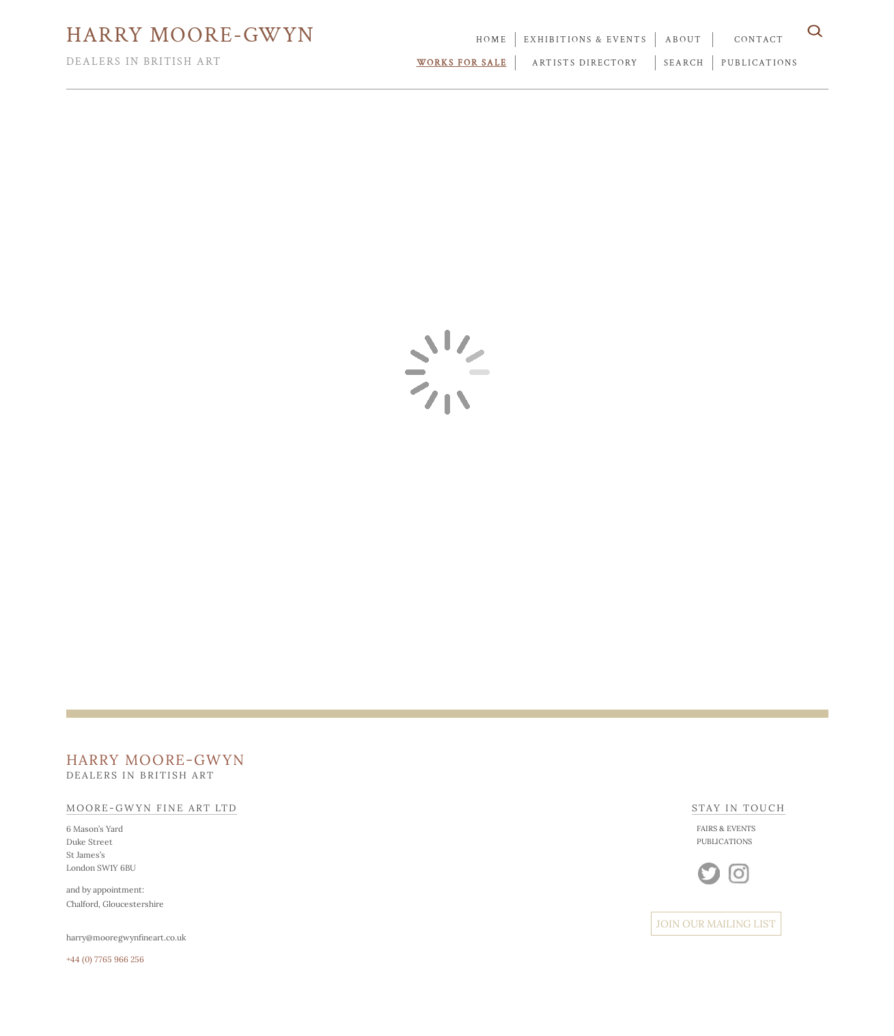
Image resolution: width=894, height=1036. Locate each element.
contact (759, 40)
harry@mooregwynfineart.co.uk (126, 937)
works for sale (462, 63)
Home (491, 40)
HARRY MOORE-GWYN (190, 35)
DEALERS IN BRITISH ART (143, 62)
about (683, 40)
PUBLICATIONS (724, 841)
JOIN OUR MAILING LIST (716, 923)
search (684, 63)
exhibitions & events (585, 40)
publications (759, 63)
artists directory (585, 63)
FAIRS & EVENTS (726, 828)
